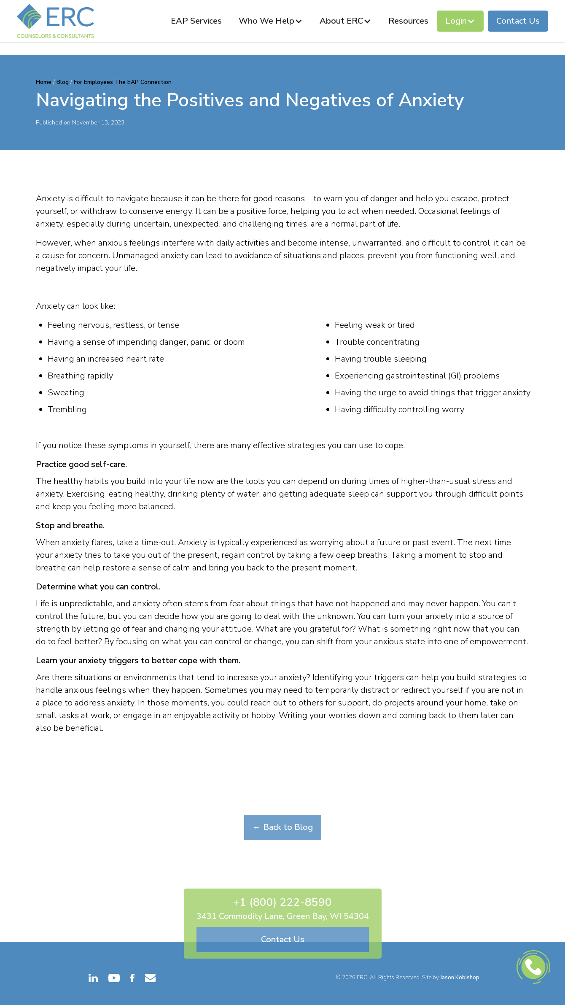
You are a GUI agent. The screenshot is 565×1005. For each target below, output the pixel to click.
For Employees (93, 82)
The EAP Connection (143, 82)
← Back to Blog (283, 827)
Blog (62, 82)
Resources (408, 21)
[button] (270, 21)
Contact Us (518, 21)
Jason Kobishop (459, 977)
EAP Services (196, 21)
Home (44, 82)
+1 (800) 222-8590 (282, 902)
